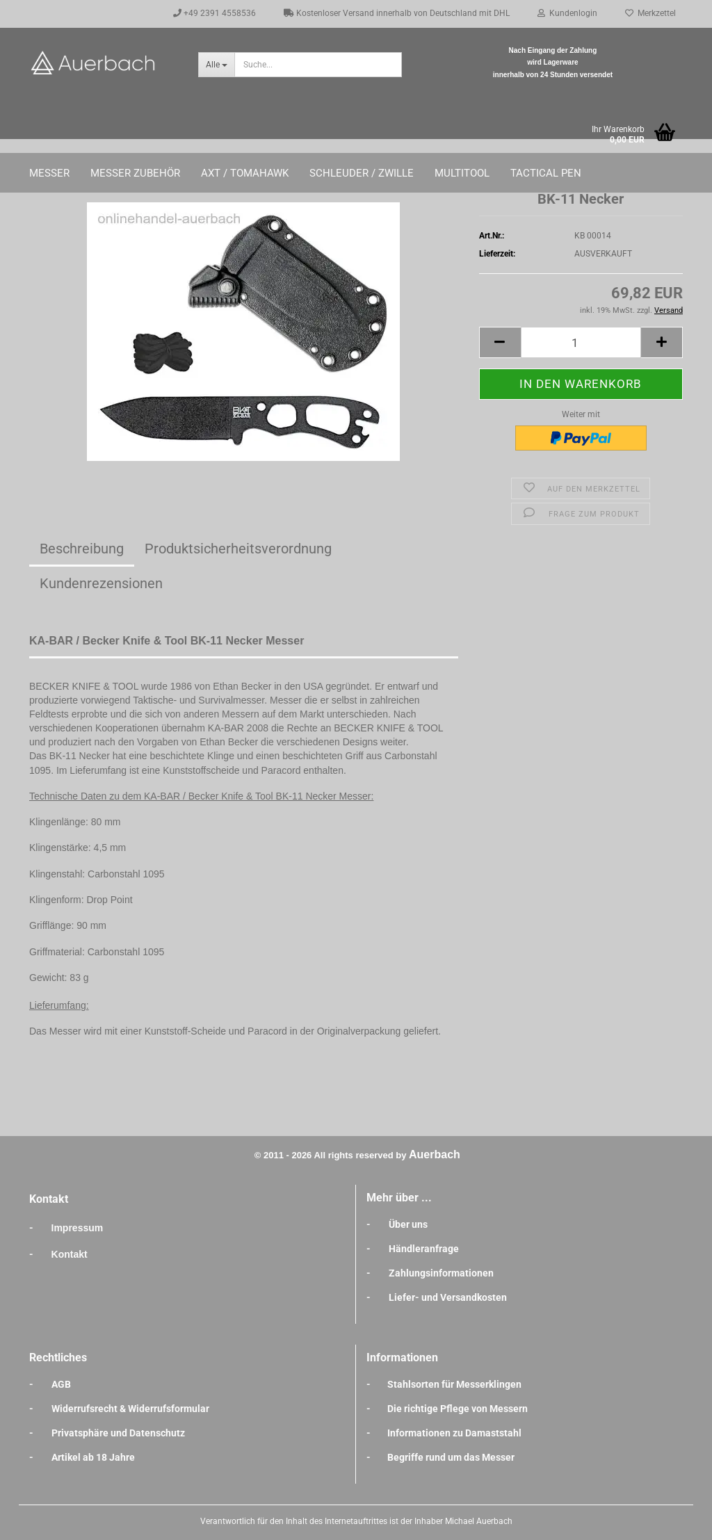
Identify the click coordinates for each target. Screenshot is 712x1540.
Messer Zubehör (135, 173)
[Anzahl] (581, 342)
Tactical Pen (545, 173)
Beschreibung (82, 548)
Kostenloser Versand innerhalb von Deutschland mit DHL (397, 13)
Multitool (462, 173)
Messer (49, 173)
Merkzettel (650, 13)
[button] (500, 342)
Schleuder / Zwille (361, 173)
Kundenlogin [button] (567, 13)
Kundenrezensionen (101, 583)
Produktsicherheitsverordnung (238, 548)
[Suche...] (216, 64)
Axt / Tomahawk (245, 173)
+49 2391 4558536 (214, 13)
